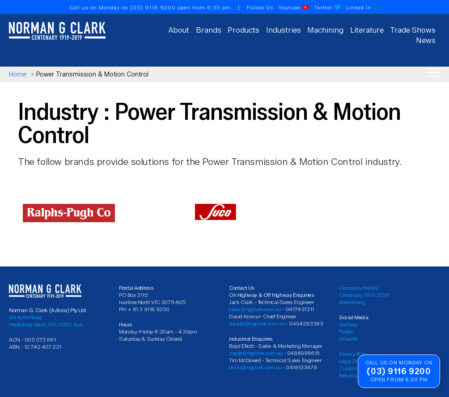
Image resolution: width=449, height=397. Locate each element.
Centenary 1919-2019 (364, 294)
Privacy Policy (354, 354)
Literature (367, 29)
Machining (325, 29)
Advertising (352, 302)
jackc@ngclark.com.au (255, 309)
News (426, 40)
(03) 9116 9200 (153, 7)
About (179, 29)
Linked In (362, 7)
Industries (283, 29)
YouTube (348, 324)
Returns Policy (355, 375)
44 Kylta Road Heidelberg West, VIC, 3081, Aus (46, 321)
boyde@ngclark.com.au (256, 353)
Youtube (294, 7)
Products (243, 29)
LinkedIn (348, 338)
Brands (208, 29)
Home (17, 74)
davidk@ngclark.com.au (257, 323)
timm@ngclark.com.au (255, 367)
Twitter (327, 7)
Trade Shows (413, 29)
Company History (358, 287)
